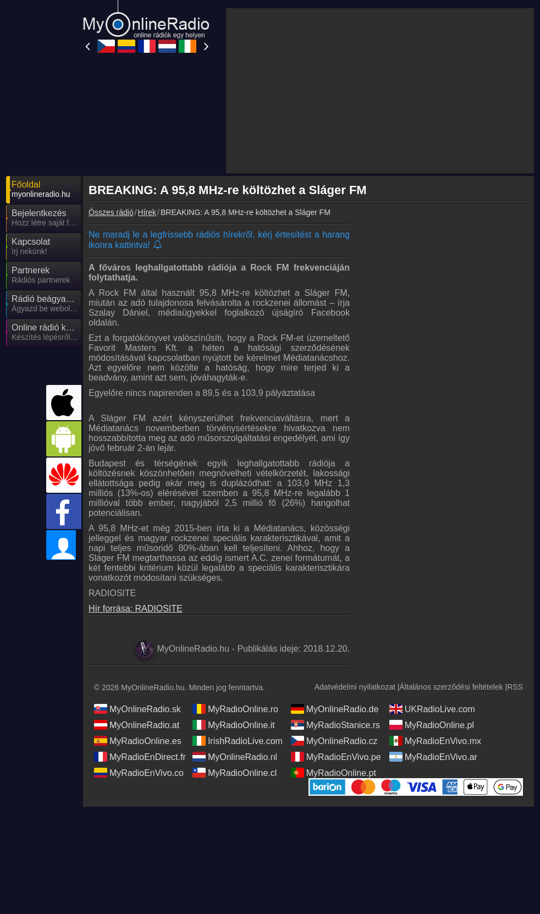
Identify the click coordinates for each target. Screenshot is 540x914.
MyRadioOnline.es (137, 642)
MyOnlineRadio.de (335, 610)
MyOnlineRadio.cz (334, 642)
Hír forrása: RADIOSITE (136, 509)
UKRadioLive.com (432, 610)
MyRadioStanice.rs (335, 626)
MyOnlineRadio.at (136, 626)
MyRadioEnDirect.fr (140, 658)
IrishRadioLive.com (237, 642)
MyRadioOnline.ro (235, 610)
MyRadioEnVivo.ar (433, 658)
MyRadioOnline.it (233, 626)
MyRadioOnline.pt (333, 674)
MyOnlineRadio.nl (234, 658)
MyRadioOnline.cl (234, 674)
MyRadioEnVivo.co (139, 674)
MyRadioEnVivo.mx (435, 642)
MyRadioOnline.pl (431, 626)
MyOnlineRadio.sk (137, 610)
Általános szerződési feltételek (451, 587)
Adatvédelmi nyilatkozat (355, 587)
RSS (515, 587)
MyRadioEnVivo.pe (336, 658)
